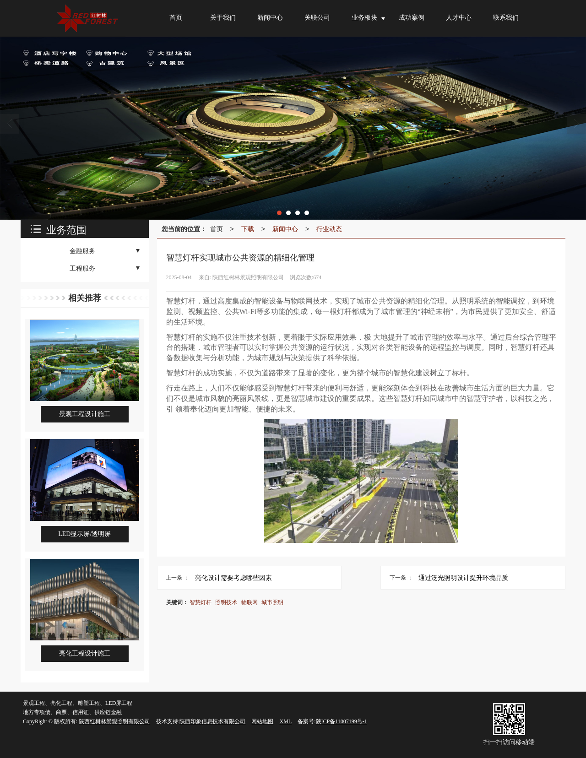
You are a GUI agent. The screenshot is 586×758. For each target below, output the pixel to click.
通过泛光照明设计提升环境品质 (463, 577)
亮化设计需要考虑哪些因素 (233, 577)
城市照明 (272, 602)
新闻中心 (285, 229)
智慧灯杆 (201, 602)
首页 (216, 229)
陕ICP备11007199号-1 (341, 721)
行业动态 (329, 229)
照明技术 (226, 602)
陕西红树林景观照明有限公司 (114, 721)
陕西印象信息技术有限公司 (212, 721)
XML (285, 721)
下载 (247, 229)
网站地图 (262, 721)
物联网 (249, 602)
